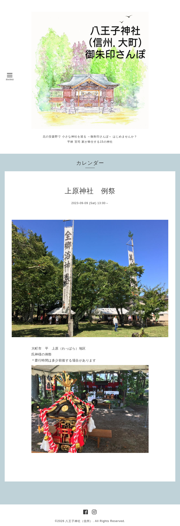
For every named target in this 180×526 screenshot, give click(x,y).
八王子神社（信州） (79, 521)
